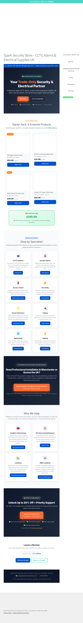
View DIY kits (45, 445)
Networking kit (18, 348)
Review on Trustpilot (39, 560)
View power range (18, 323)
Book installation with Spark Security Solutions (32, 387)
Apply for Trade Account (31, 515)
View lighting (45, 348)
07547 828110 (44, 575)
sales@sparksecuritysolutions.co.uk (27, 575)
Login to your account (36, 528)
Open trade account (18, 447)
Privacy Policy (8, 613)
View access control (18, 298)
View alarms (45, 272)
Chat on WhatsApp (68, 97)
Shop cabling (45, 323)
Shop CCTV (18, 272)
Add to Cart (18, 164)
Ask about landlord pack (18, 475)
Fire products (45, 298)
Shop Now (23, 99)
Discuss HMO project (45, 477)
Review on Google (23, 560)
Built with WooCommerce (21, 613)
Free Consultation (37, 99)
